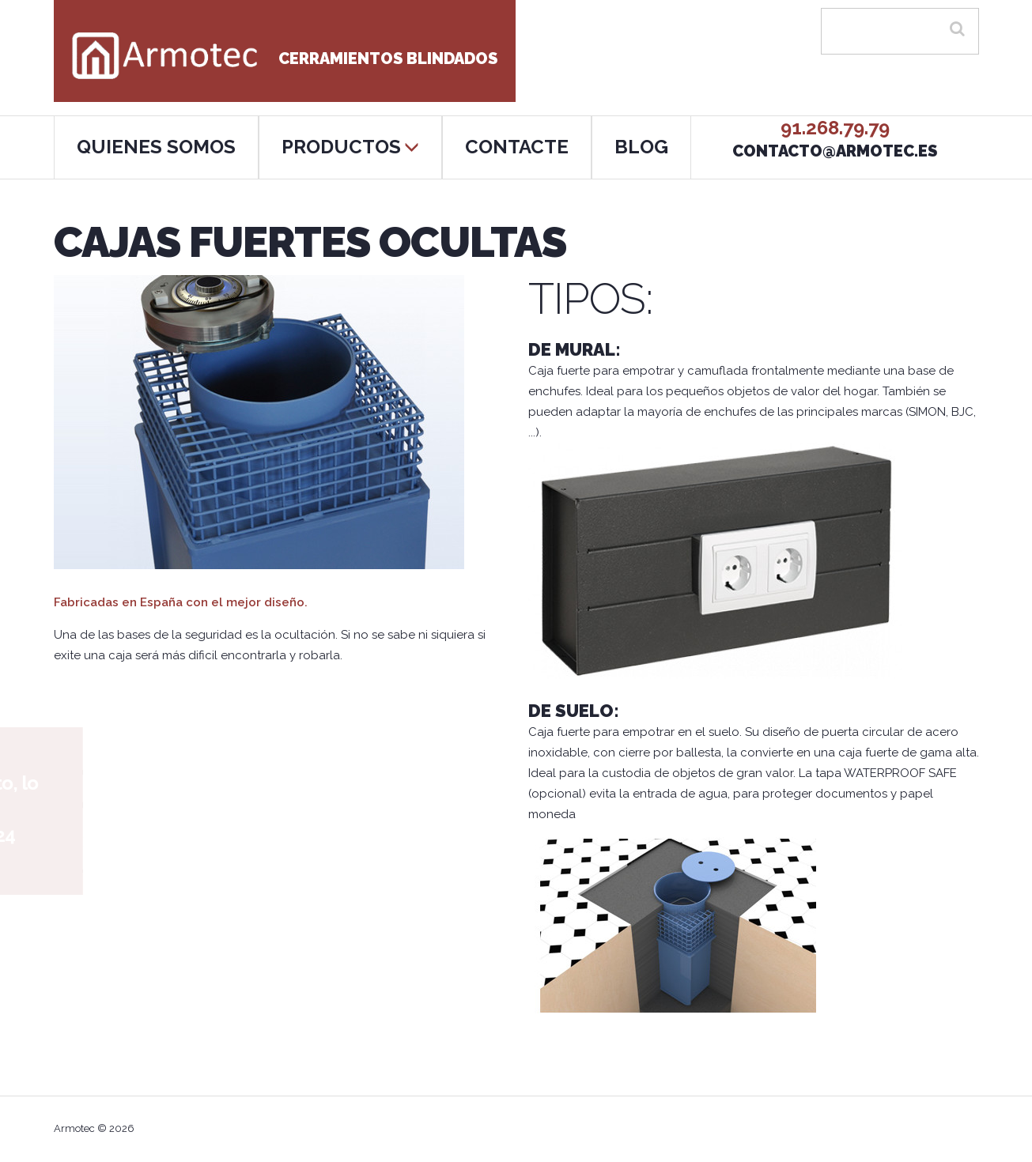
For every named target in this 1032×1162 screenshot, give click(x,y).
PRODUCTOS (350, 146)
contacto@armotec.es (834, 150)
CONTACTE (517, 146)
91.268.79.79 (835, 127)
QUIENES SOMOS (156, 146)
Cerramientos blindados (284, 58)
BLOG (641, 146)
